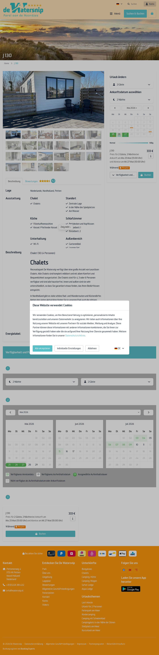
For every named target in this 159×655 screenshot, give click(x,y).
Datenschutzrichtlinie (75, 335)
